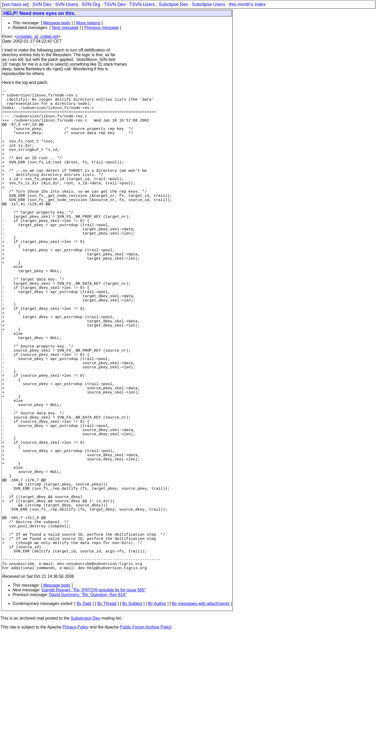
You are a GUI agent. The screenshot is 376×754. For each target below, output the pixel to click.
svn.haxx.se (15, 4)
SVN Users (66, 4)
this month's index (247, 4)
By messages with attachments (201, 724)
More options (88, 23)
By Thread (107, 724)
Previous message (101, 27)
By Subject (132, 724)
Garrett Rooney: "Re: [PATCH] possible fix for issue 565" (94, 710)
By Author (157, 724)
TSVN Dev (115, 4)
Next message (65, 27)
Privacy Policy (75, 747)
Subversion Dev (85, 738)
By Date (84, 724)
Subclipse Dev (173, 4)
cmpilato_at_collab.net (37, 36)
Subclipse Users (208, 4)
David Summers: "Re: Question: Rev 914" (88, 715)
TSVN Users (142, 4)
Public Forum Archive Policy (145, 747)
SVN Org (91, 4)
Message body (56, 23)
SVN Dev (41, 4)
